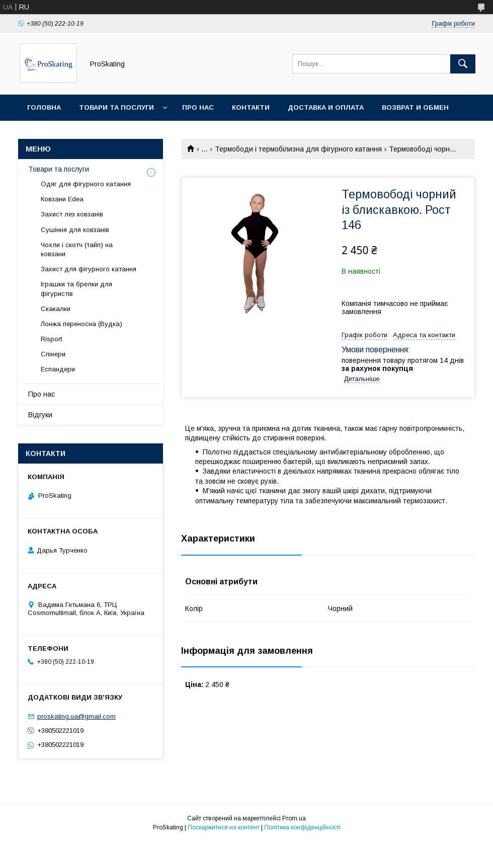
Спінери (53, 354)
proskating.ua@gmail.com (76, 716)
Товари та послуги (116, 107)
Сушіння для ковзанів (75, 230)
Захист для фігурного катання (88, 269)
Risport (51, 339)
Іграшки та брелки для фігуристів (76, 288)
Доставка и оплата (326, 107)
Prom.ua (294, 818)
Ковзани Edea (62, 199)
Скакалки (55, 309)
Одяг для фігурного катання (86, 184)
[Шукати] (462, 63)
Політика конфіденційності (302, 827)
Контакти (251, 107)
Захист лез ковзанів (72, 214)
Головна (44, 107)
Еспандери (58, 369)
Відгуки (40, 415)
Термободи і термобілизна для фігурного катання (298, 149)
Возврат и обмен (415, 107)
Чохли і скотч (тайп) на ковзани (77, 249)
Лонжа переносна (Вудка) (81, 324)
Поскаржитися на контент (224, 827)
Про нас (198, 107)
